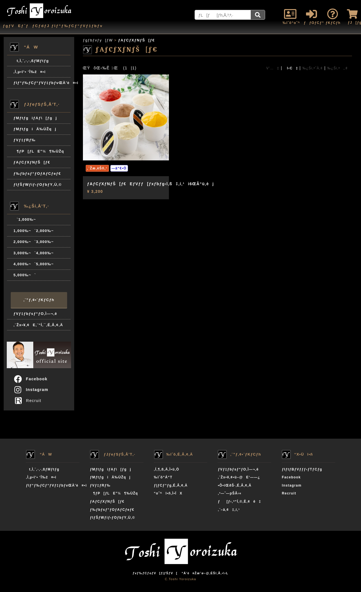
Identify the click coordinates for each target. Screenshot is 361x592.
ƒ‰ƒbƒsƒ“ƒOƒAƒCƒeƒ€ (37, 173)
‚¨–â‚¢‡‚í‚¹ (229, 510)
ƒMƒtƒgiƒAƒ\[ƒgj (35, 118)
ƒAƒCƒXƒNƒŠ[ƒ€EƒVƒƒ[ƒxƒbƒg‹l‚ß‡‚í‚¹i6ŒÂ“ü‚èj (150, 184)
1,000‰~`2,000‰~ (34, 231)
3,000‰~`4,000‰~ (34, 253)
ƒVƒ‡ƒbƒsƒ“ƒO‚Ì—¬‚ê (35, 314)
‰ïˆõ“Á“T (163, 477)
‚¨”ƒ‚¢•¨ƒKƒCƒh (38, 300)
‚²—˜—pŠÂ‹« (229, 493)
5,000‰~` (25, 275)
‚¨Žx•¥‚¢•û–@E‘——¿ (239, 477)
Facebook (30, 379)
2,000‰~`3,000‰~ (34, 242)
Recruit (29, 400)
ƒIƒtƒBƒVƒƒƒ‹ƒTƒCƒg (302, 469)
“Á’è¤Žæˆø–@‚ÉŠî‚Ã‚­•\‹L (205, 573)
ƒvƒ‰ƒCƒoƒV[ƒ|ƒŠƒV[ (155, 573)
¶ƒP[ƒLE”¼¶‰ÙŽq (39, 151)
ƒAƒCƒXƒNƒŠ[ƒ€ (32, 162)
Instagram (31, 389)
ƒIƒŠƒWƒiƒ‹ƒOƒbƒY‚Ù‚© (38, 184)
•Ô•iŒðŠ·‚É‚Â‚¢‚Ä (234, 485)
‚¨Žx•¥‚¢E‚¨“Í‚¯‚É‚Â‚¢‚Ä (38, 325)
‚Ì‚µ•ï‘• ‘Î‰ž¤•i (30, 72)
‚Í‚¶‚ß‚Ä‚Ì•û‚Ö (166, 469)
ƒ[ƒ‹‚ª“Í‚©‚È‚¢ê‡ (239, 501)
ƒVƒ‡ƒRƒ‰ (25, 140)
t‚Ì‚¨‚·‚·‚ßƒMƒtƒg (31, 61)
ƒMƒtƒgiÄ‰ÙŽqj (35, 129)
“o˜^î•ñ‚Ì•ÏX (168, 493)
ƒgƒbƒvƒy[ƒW (98, 40)
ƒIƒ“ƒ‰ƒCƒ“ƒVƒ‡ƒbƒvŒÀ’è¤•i (42, 83)
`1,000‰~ (25, 219)
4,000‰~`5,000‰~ (34, 264)
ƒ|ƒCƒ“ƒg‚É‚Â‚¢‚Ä (171, 485)
